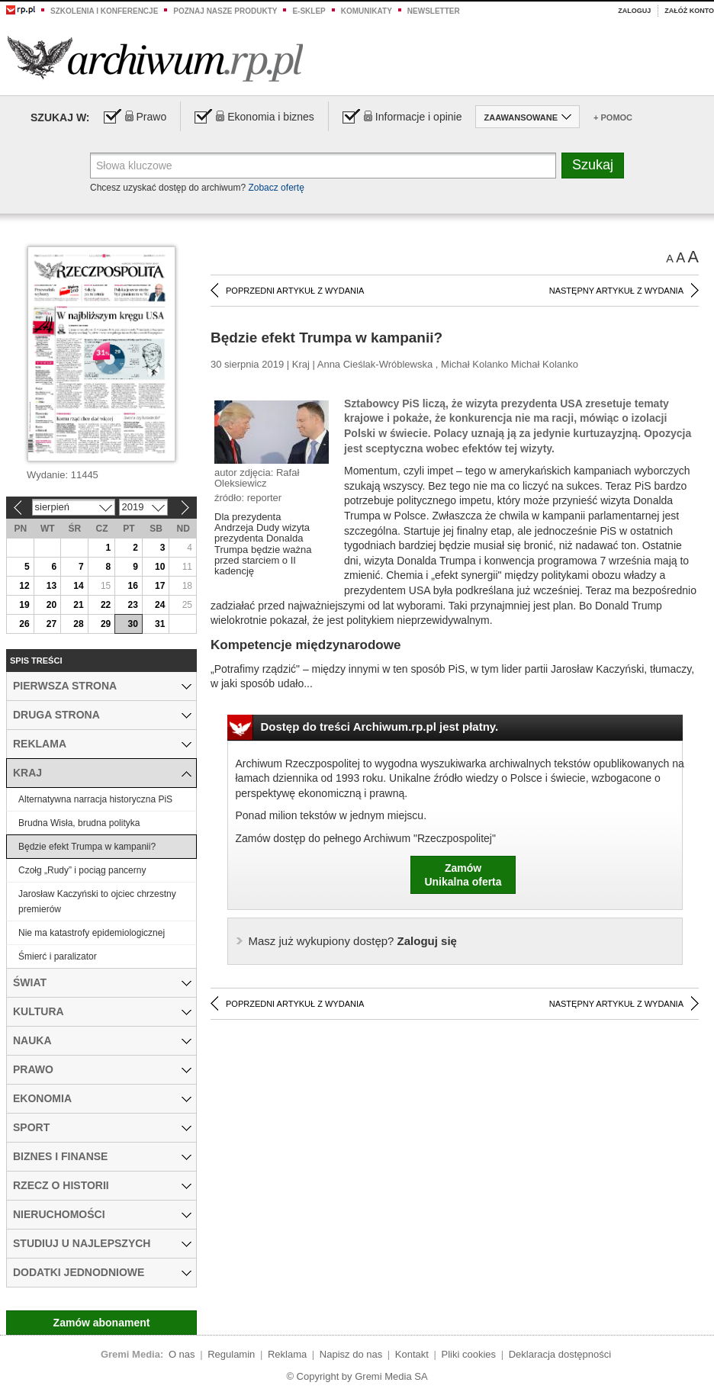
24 (160, 605)
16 (132, 585)
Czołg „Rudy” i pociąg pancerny (82, 870)
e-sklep (308, 11)
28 (78, 624)
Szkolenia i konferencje (104, 11)
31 (160, 624)
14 (78, 585)
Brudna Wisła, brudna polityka (79, 823)
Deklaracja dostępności (560, 1354)
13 (51, 585)
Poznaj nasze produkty (225, 11)
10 (160, 566)
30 (132, 624)
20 (51, 605)
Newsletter (433, 11)
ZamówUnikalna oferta (462, 875)
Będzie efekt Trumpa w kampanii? (87, 846)
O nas (182, 1354)
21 (78, 605)
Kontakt (412, 1354)
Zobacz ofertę (276, 187)
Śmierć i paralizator (57, 956)
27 (51, 624)
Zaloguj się (353, 940)
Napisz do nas (351, 1354)
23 (132, 605)
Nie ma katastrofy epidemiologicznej (91, 932)
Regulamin (231, 1354)
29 (106, 624)
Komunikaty (366, 11)
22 (106, 605)
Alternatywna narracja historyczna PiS (95, 799)
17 (160, 585)
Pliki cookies (469, 1354)
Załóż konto (689, 10)
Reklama (287, 1354)
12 (24, 585)
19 (24, 605)
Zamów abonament (101, 1322)
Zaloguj (634, 10)
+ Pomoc (612, 117)
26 (24, 624)
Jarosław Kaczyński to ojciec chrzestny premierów (97, 902)
